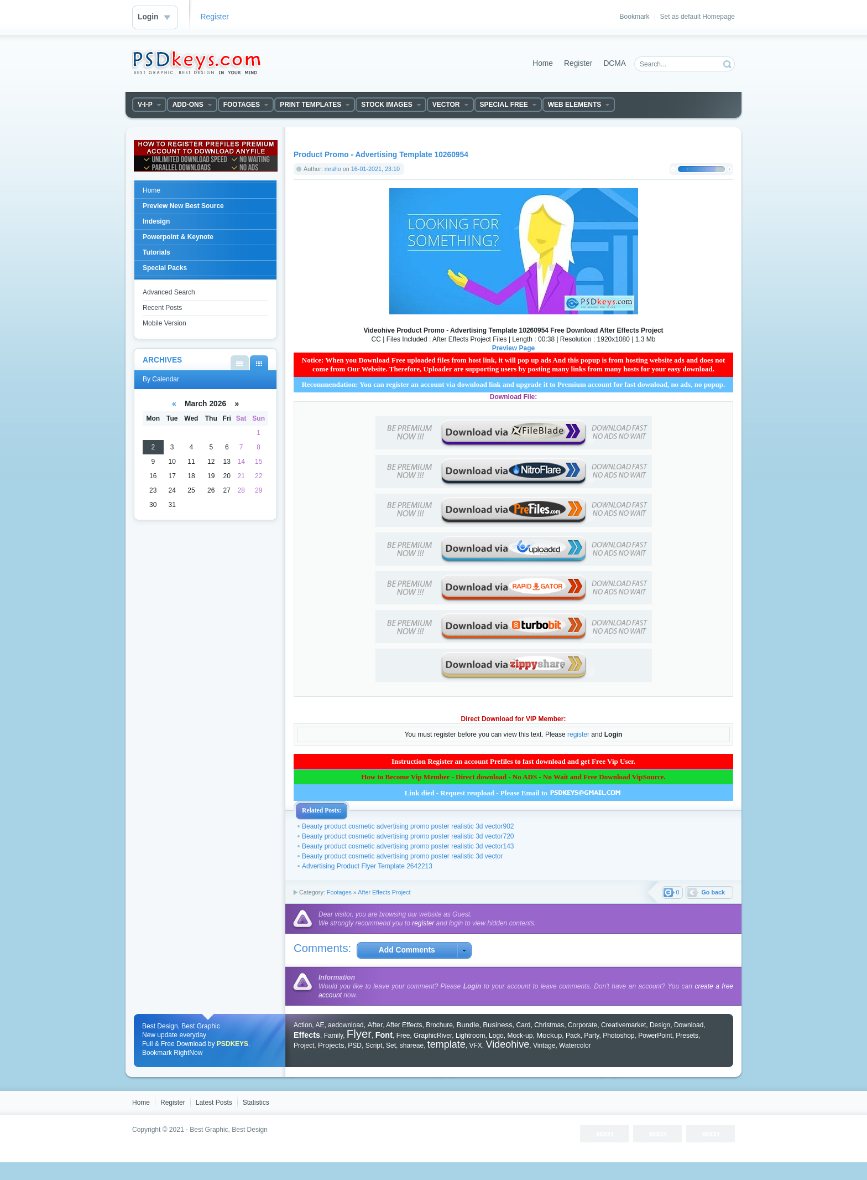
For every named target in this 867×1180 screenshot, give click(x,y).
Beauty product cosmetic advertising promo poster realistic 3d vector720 (408, 836)
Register (215, 17)
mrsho (333, 168)
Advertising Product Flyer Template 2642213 (367, 866)
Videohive (508, 1044)
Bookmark (635, 16)
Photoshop (618, 1035)
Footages (339, 892)
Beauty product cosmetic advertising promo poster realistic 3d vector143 (408, 846)
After (375, 1025)
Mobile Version (164, 323)
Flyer (359, 1034)
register (578, 734)
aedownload (346, 1025)
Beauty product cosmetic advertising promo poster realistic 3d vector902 (408, 826)
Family (333, 1035)
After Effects (404, 1025)
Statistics (256, 1102)
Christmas (549, 1025)
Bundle (468, 1025)
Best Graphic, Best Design (229, 1130)
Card (523, 1025)
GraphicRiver (433, 1035)
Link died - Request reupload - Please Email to (514, 793)
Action (303, 1025)
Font (384, 1035)
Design (660, 1025)
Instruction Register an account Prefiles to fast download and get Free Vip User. (513, 761)
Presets (687, 1035)
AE (319, 1025)
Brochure (439, 1025)
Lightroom (470, 1035)
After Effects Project (384, 892)
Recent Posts (162, 308)
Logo (496, 1035)
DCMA (614, 63)
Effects (307, 1035)
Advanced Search (169, 292)
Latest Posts (214, 1102)
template (446, 1044)
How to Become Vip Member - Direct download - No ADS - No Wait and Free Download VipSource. (513, 777)
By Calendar (259, 362)
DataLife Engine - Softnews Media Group (196, 62)
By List (240, 362)
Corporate (582, 1025)
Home (542, 63)
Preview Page (513, 348)
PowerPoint (655, 1035)
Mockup (549, 1035)
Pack (573, 1035)
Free (403, 1035)
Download (688, 1025)
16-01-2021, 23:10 (375, 168)
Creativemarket (623, 1025)
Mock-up (519, 1035)
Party (591, 1035)
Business (498, 1025)
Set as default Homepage (697, 16)
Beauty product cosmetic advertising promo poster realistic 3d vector (402, 856)
